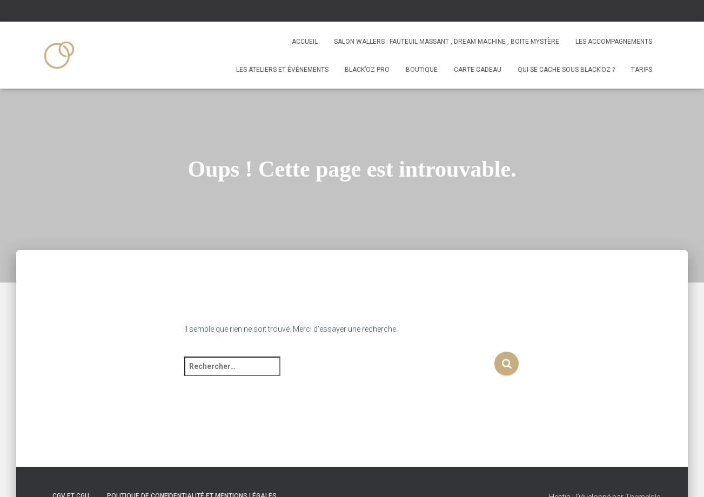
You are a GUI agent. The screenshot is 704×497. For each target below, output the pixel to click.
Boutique (422, 69)
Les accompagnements (613, 41)
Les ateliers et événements (282, 69)
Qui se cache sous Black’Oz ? (566, 69)
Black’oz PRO (367, 69)
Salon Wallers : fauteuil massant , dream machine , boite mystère (446, 41)
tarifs (641, 69)
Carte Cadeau (477, 69)
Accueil (305, 41)
